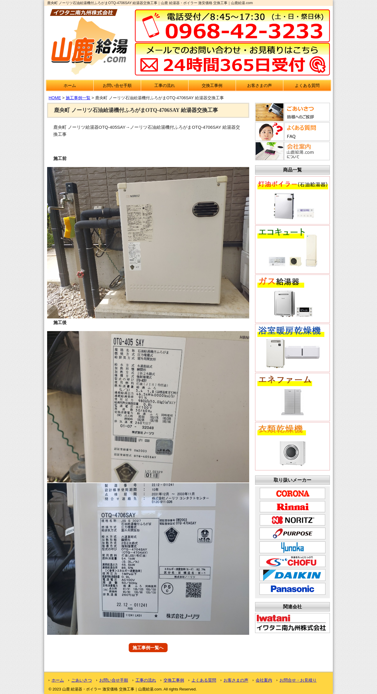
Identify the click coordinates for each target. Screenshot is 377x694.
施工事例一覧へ (148, 647)
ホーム (70, 85)
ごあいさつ (81, 680)
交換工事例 (212, 85)
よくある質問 (307, 85)
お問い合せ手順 (117, 85)
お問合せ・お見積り (298, 680)
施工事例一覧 (78, 97)
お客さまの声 (259, 85)
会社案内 (264, 680)
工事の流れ (164, 85)
